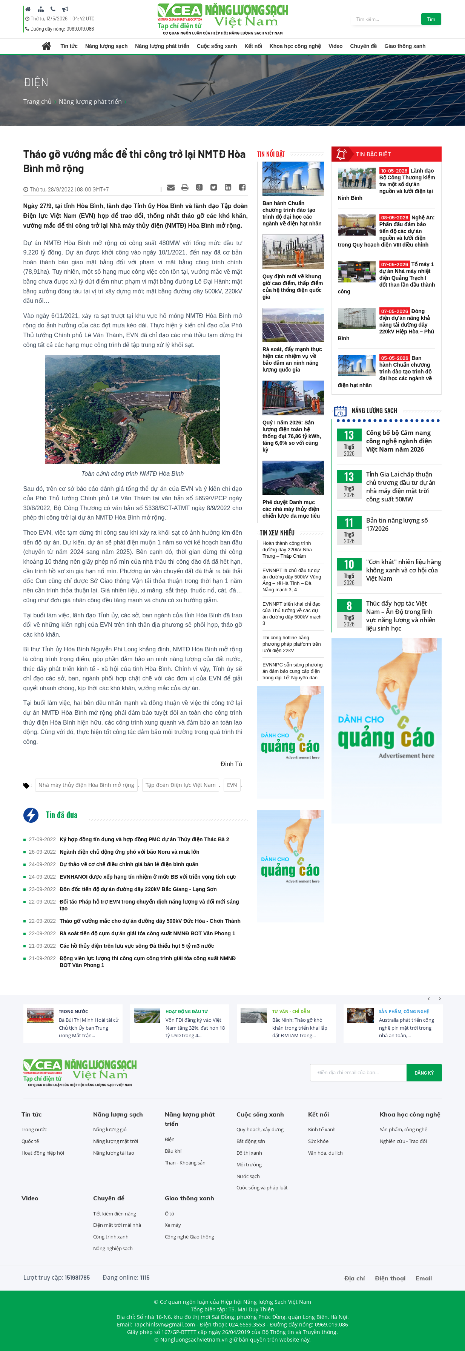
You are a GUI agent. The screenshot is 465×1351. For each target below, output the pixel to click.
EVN (232, 784)
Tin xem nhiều (277, 532)
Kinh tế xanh (322, 1129)
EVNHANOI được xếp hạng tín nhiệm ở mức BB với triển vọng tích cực (148, 877)
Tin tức (69, 46)
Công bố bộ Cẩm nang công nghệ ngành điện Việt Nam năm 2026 (399, 441)
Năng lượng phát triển (162, 46)
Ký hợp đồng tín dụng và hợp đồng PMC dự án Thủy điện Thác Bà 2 (144, 839)
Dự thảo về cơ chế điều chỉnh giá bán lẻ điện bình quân (129, 864)
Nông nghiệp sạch (113, 1248)
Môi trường (249, 1164)
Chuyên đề (363, 46)
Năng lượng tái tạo (113, 1152)
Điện (170, 1139)
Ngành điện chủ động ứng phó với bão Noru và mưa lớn (130, 852)
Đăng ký (424, 1073)
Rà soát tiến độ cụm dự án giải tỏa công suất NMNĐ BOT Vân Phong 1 (147, 933)
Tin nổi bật (271, 154)
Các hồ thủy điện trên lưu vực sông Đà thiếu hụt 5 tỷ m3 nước (137, 946)
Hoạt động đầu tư (187, 1011)
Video (335, 46)
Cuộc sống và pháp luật (262, 1187)
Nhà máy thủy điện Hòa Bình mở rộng (86, 784)
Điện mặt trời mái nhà (117, 1224)
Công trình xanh (111, 1236)
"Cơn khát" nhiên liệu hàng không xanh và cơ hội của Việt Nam (403, 570)
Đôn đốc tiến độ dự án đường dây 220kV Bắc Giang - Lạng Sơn (138, 889)
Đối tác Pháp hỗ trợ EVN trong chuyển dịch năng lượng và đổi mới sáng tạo (149, 905)
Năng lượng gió (110, 1129)
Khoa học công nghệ (295, 46)
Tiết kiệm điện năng (114, 1213)
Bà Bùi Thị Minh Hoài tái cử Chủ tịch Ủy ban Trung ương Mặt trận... (89, 1027)
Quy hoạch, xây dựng (260, 1129)
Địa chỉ (354, 1278)
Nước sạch (248, 1176)
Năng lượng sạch (106, 46)
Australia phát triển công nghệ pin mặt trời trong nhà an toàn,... (406, 1027)
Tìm (431, 19)
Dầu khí (173, 1150)
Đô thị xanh (249, 1152)
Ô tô (170, 1213)
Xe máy (173, 1224)
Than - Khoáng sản (185, 1162)
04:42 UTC (83, 18)
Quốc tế (30, 1141)
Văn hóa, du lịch (325, 1152)
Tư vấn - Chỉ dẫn (291, 1011)
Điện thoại (390, 1278)
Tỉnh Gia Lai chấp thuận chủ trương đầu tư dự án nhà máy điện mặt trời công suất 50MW (401, 486)
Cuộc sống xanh (217, 46)
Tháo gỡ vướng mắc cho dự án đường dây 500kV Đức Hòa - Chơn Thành (150, 921)
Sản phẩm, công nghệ (404, 1011)
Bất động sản (250, 1141)
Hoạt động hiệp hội (42, 1152)
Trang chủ (37, 101)
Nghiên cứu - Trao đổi (403, 1141)
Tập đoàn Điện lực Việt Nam (181, 784)
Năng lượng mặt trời (115, 1141)
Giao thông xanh (404, 46)
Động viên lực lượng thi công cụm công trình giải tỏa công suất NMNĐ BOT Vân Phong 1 (148, 961)
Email (424, 1278)
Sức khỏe (318, 1141)
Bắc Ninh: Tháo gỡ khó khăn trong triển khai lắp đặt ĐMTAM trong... (299, 1027)
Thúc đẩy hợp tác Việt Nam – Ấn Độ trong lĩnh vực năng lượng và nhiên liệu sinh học (401, 615)
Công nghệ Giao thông (189, 1236)
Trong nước (73, 1011)
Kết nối (253, 46)
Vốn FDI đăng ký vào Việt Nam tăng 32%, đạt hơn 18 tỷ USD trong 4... (195, 1027)
